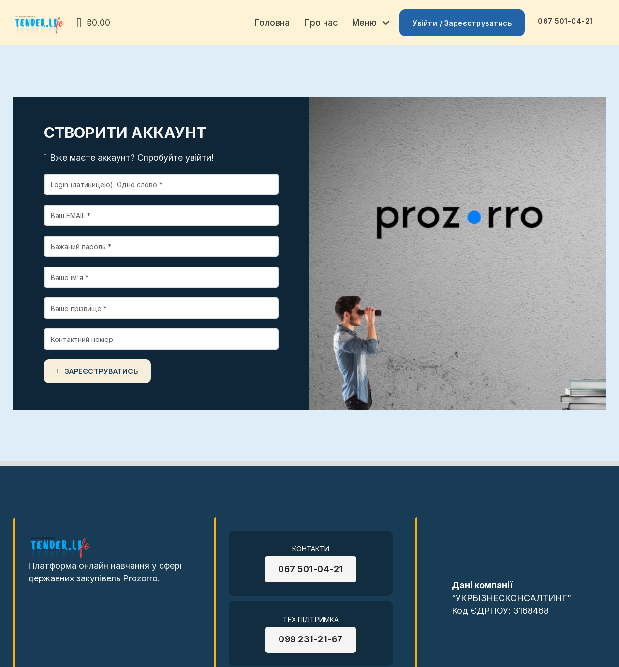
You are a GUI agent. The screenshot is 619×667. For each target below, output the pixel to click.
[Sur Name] (161, 308)
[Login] (161, 184)
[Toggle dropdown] (386, 22)
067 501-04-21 (565, 21)
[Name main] (161, 277)
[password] (161, 246)
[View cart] (93, 23)
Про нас (321, 22)
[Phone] (161, 339)
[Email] (161, 215)
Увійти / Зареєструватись (462, 23)
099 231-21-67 (311, 639)
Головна (272, 22)
